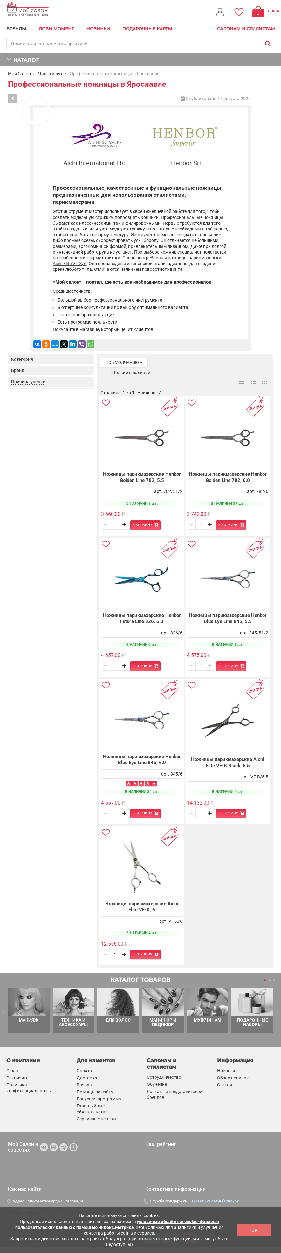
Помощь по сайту (95, 1091)
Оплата (84, 1070)
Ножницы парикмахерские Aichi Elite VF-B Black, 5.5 (227, 763)
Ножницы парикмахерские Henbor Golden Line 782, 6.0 (228, 477)
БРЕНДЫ (16, 28)
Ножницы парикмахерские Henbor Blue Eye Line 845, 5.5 (228, 619)
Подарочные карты (147, 28)
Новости (226, 1070)
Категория (22, 359)
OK (254, 1230)
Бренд (17, 370)
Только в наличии (131, 372)
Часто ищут (50, 73)
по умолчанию (124, 362)
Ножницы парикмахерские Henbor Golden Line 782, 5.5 (142, 477)
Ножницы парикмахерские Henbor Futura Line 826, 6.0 (142, 619)
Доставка (87, 1077)
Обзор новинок (233, 1077)
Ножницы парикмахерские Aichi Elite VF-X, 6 (141, 907)
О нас (12, 1070)
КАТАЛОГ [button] (23, 59)
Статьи (224, 1084)
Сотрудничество (164, 1077)
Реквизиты (18, 1077)
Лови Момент (56, 28)
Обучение (157, 1084)
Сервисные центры (96, 1118)
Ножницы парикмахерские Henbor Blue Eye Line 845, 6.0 (142, 760)
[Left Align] (129, 783)
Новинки (98, 28)
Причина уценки (28, 381)
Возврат (85, 1084)
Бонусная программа (99, 1098)
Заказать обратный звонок (214, 1201)
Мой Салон (19, 73)
